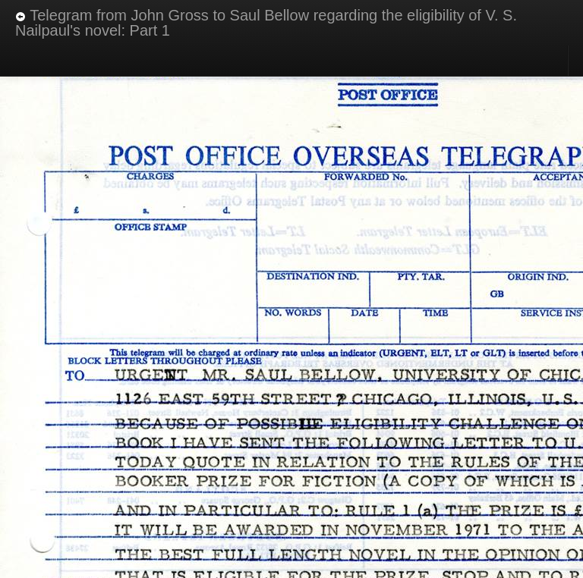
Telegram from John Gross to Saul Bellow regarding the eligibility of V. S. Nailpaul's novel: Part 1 (266, 23)
